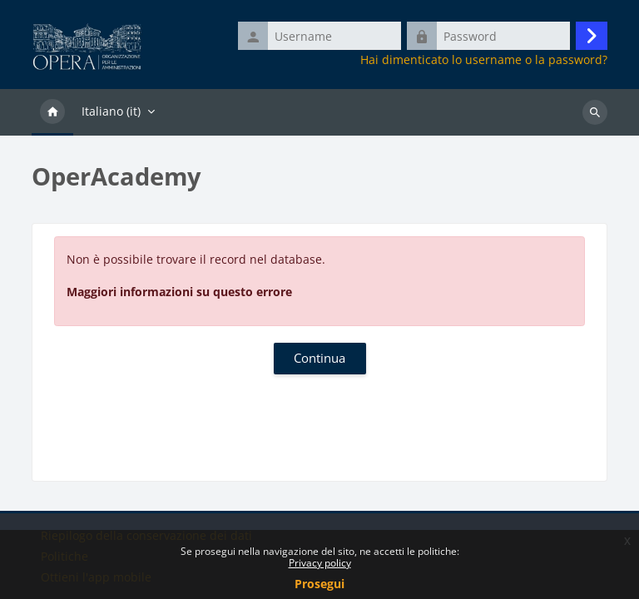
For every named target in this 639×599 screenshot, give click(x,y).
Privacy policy (320, 563)
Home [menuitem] (52, 112)
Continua (319, 357)
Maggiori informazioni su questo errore (179, 292)
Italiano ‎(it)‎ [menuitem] (111, 111)
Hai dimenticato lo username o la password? (483, 59)
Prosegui (319, 584)
